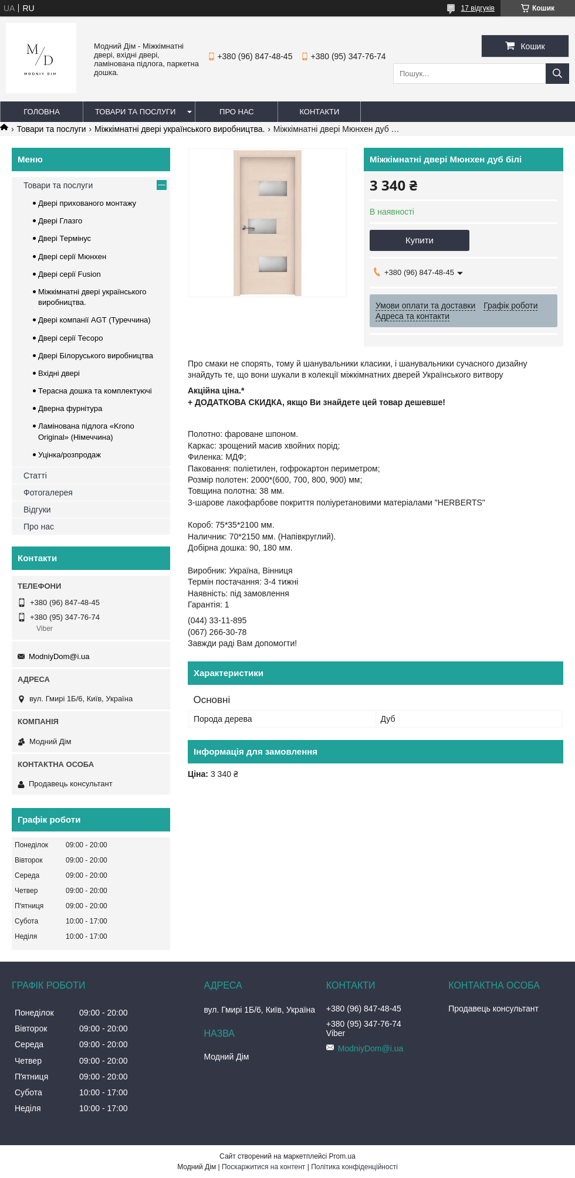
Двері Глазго (60, 220)
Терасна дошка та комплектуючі (95, 390)
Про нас (236, 111)
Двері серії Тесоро (70, 338)
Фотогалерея (48, 492)
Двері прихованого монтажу (87, 203)
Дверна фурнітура (70, 408)
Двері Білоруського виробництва (95, 355)
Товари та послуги (135, 111)
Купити (419, 240)
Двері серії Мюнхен (72, 256)
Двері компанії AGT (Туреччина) (94, 319)
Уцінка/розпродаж (69, 454)
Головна (41, 111)
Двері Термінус (64, 238)
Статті (35, 475)
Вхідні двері (59, 373)
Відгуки (37, 509)
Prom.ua (342, 1156)
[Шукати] (557, 73)
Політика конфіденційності (354, 1167)
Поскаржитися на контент (263, 1167)
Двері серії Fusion (69, 274)
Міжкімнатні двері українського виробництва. (179, 129)
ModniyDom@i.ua (59, 656)
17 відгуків (478, 8)
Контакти (319, 111)
